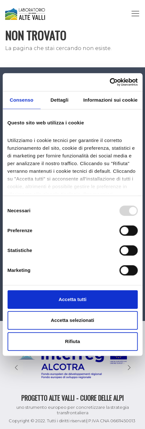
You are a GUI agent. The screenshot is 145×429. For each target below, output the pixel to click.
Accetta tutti (72, 299)
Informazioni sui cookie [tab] (110, 100)
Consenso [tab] (21, 100)
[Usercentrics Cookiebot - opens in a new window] (109, 82)
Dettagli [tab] (59, 100)
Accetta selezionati (72, 320)
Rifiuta (72, 341)
